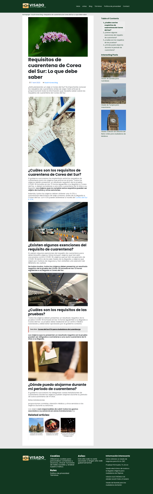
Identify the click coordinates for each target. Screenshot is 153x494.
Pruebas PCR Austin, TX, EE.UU (117, 465)
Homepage (26, 15)
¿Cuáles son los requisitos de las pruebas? (114, 41)
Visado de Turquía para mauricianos (110, 106)
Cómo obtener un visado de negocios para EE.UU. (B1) (116, 460)
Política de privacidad (112, 6)
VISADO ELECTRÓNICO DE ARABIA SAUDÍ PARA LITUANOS (117, 478)
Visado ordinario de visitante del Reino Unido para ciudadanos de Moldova (113, 133)
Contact (126, 6)
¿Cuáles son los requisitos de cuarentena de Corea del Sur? (114, 26)
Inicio (78, 6)
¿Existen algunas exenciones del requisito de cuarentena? (114, 35)
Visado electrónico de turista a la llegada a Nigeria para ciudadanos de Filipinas (117, 470)
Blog (90, 6)
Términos (98, 6)
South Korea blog (37, 15)
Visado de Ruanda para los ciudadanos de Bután (116, 484)
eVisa (84, 6)
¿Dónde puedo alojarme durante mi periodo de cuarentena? (114, 47)
